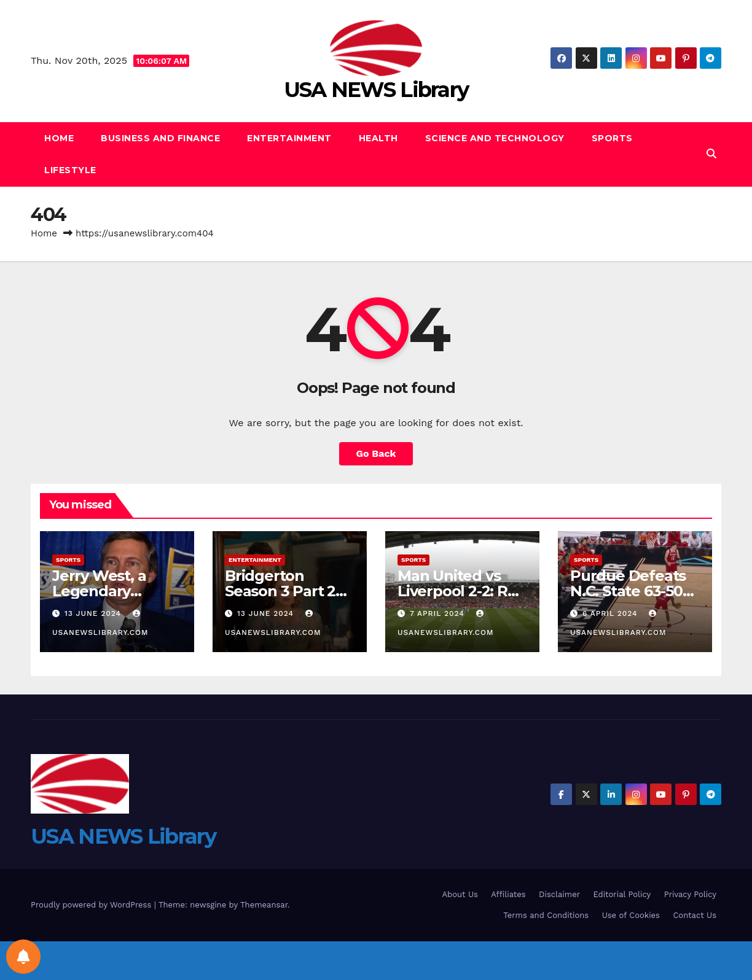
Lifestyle (70, 170)
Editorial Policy (622, 894)
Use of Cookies (631, 915)
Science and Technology (495, 138)
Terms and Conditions (546, 915)
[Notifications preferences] (23, 956)
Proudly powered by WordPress (92, 904)
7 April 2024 (439, 613)
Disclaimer (559, 894)
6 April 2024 (611, 613)
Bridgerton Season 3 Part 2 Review (280, 591)
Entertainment (289, 138)
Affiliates (508, 894)
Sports (612, 138)
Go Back (376, 453)
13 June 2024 (94, 613)
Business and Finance (160, 138)
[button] (711, 154)
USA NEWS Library (376, 90)
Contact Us (694, 915)
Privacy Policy (690, 894)
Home (59, 138)
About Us (460, 894)
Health (378, 138)
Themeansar (264, 904)
